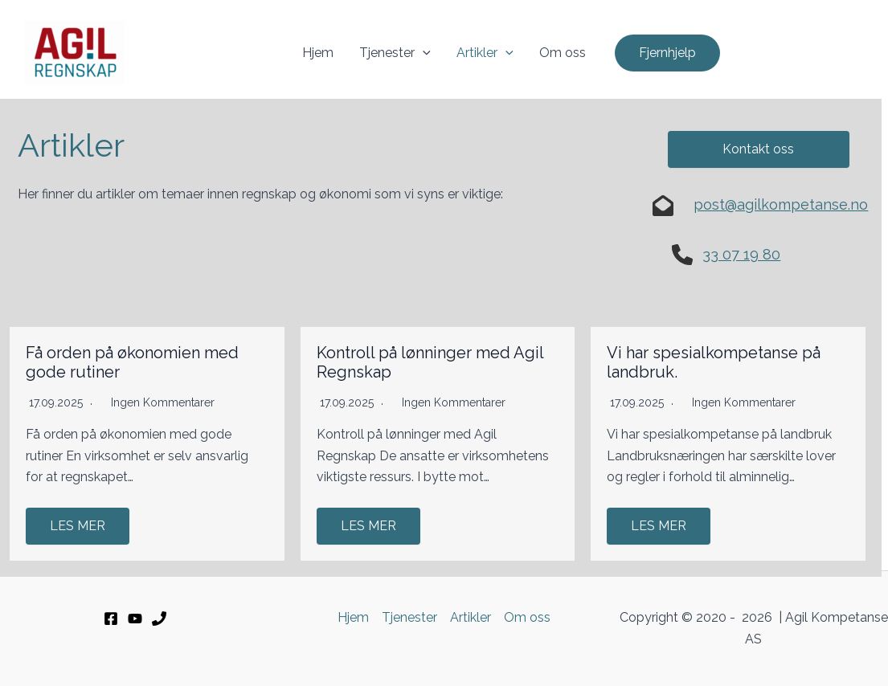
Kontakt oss (758, 149)
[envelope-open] (663, 205)
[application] (423, 53)
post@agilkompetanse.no (781, 204)
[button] (667, 53)
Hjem (318, 52)
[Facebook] (111, 618)
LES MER (77, 525)
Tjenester (395, 53)
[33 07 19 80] (159, 618)
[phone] (682, 254)
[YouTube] (135, 618)
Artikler (485, 53)
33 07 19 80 (741, 254)
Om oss (562, 52)
